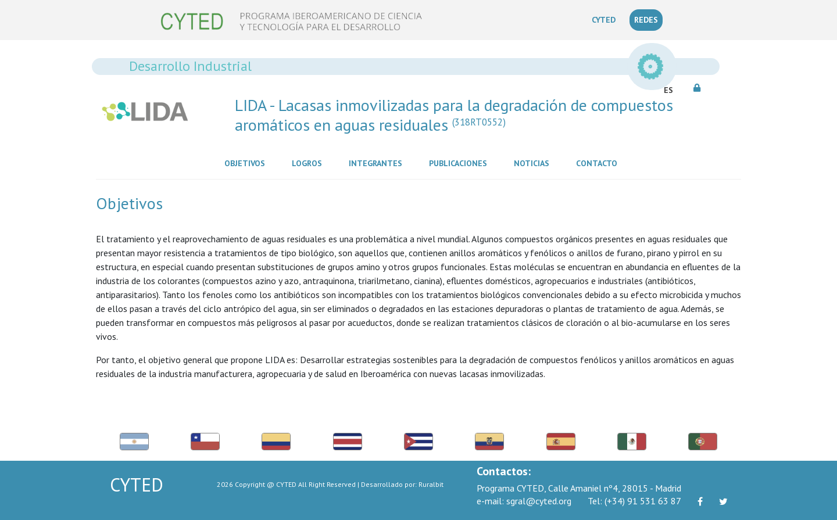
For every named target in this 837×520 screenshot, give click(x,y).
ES (668, 90)
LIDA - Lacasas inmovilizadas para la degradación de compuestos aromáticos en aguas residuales (454, 114)
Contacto (599, 162)
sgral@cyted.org (524, 501)
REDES (646, 20)
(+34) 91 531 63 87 (634, 501)
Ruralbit (431, 484)
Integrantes (378, 162)
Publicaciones (460, 162)
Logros (309, 162)
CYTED (606, 19)
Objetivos (247, 162)
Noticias (534, 162)
